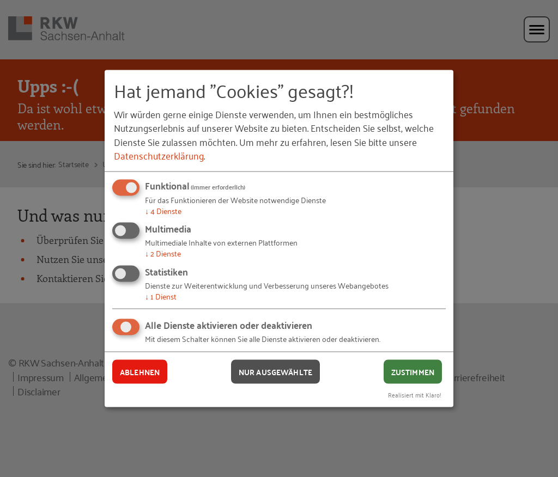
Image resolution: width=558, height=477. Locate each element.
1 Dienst (161, 295)
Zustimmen (412, 371)
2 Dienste (163, 253)
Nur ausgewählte (275, 371)
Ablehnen (140, 371)
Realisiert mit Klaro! (414, 394)
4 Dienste (163, 210)
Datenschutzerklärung (159, 154)
